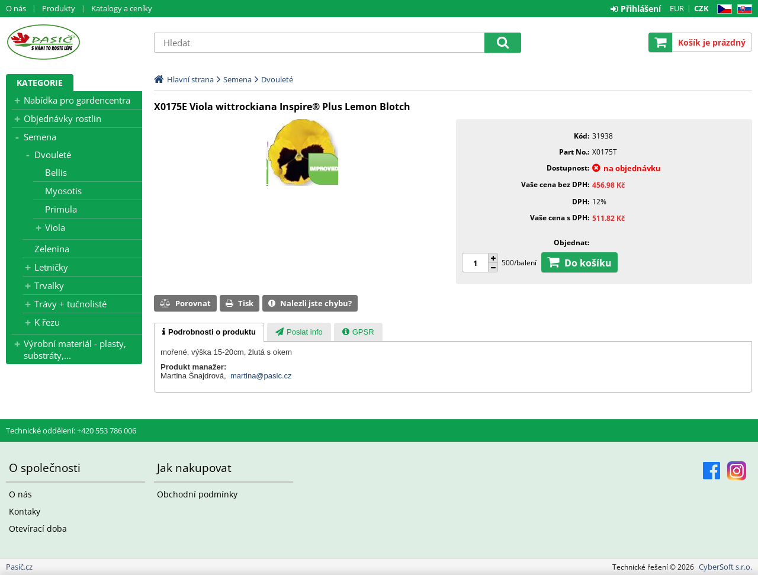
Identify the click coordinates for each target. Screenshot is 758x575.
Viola (55, 227)
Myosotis (63, 191)
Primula (61, 209)
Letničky (51, 267)
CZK (701, 8)
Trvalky (49, 285)
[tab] (209, 332)
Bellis (56, 172)
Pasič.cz (74, 42)
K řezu (47, 322)
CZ (722, 9)
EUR (677, 8)
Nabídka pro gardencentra (77, 100)
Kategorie (40, 82)
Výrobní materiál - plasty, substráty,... (75, 349)
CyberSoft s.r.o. (725, 566)
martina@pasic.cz (261, 375)
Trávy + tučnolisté (70, 304)
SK (742, 9)
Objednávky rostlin (62, 118)
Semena (40, 137)
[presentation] (209, 332)
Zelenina (51, 249)
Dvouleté (52, 154)
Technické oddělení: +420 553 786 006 (71, 430)
